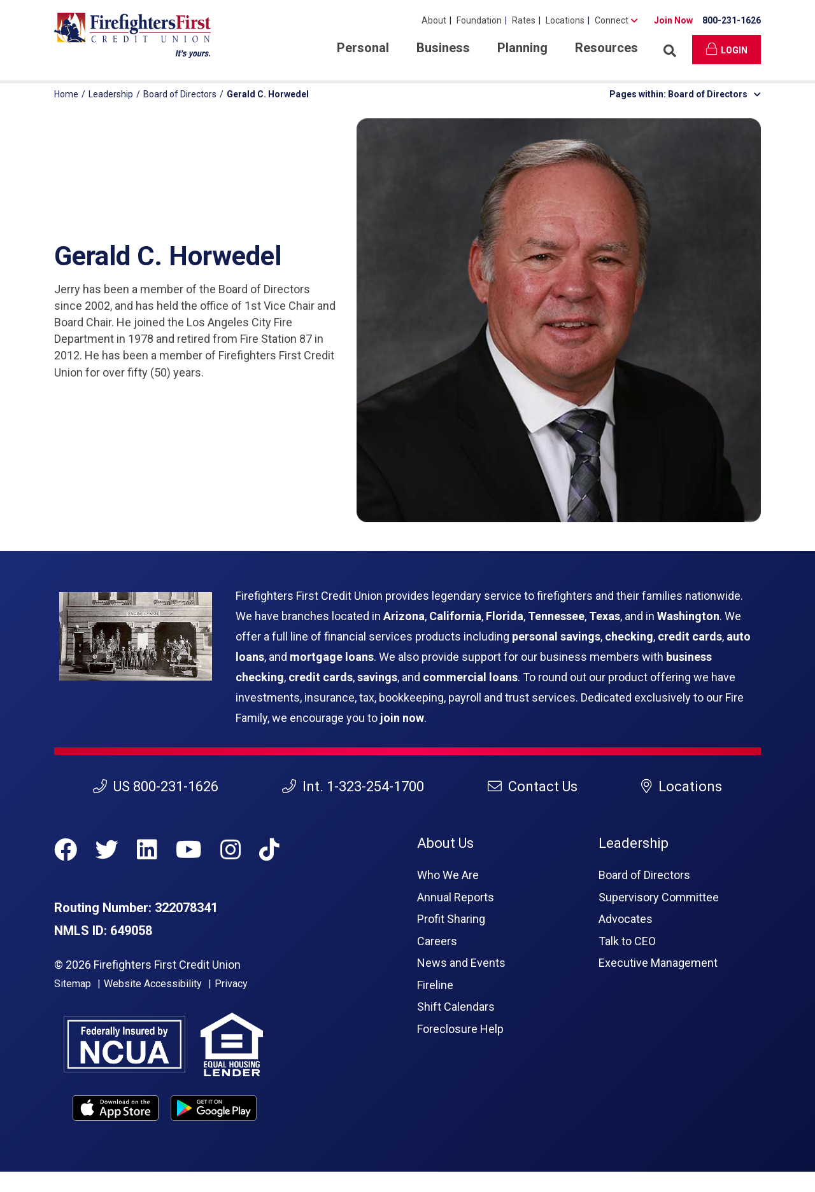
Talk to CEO (627, 941)
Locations (565, 20)
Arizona (404, 616)
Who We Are (448, 875)
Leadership (111, 94)
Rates (523, 20)
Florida (504, 616)
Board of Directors (179, 94)
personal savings (556, 636)
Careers (437, 941)
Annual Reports (455, 897)
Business (443, 47)
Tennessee (556, 616)
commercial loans (470, 677)
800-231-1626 (731, 20)
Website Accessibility (153, 984)
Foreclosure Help (460, 1029)
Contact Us (533, 786)
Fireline (435, 985)
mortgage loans (332, 656)
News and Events (461, 962)
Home (66, 94)
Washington (688, 616)
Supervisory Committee (659, 897)
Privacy (231, 984)
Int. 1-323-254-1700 (353, 786)
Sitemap (72, 984)
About (434, 20)
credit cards (690, 636)
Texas (604, 616)
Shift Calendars (456, 1006)
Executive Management (658, 962)
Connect (611, 20)
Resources (606, 47)
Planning (522, 47)
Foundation (479, 20)
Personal (363, 47)
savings (377, 677)
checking (629, 636)
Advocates (626, 918)
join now (402, 717)
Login (727, 49)
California (455, 616)
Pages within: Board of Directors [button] (685, 94)
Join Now (673, 20)
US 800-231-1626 (155, 786)
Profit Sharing (451, 918)
